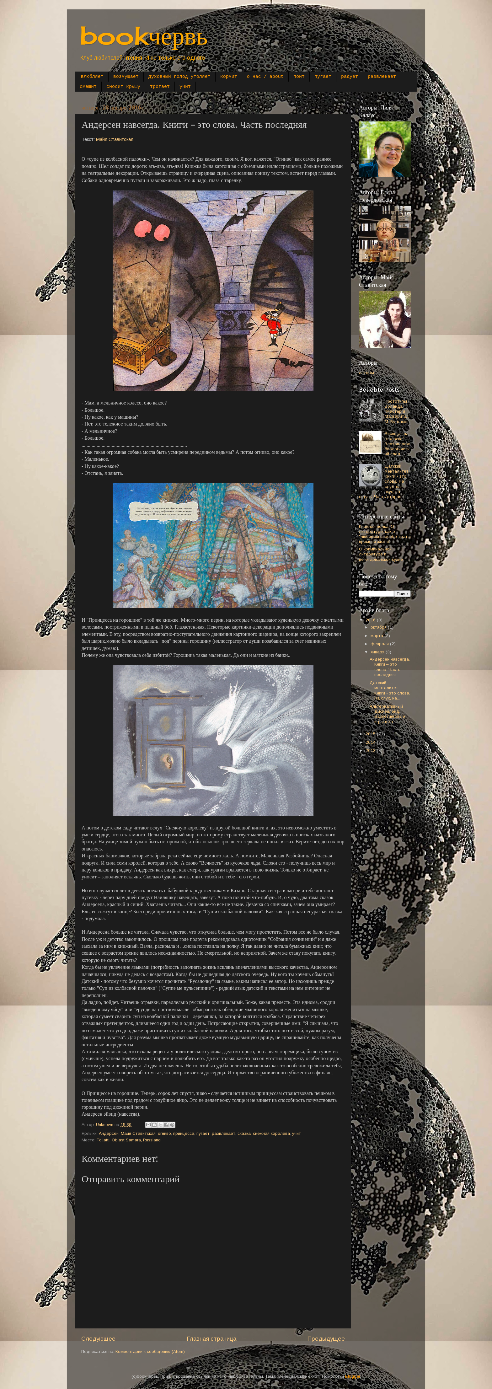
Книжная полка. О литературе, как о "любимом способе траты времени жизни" (385, 534)
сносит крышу (123, 86)
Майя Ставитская (114, 139)
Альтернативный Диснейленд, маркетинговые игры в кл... (387, 714)
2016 (371, 620)
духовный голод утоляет (179, 76)
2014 (371, 742)
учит (185, 86)
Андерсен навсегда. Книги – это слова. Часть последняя (390, 667)
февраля (380, 643)
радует (349, 76)
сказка (244, 1133)
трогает (160, 86)
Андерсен (109, 1133)
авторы (366, 372)
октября (379, 627)
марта (377, 635)
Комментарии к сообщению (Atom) (150, 1351)
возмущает (126, 76)
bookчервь (144, 35)
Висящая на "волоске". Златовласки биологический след (397, 443)
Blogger (352, 1376)
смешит (88, 86)
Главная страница (211, 1338)
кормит (228, 76)
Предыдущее (326, 1338)
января (378, 652)
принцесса (183, 1133)
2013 (371, 750)
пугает (322, 76)
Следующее (98, 1338)
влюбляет (92, 76)
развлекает (382, 76)
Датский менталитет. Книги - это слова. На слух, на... (390, 690)
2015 (371, 734)
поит (299, 76)
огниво (164, 1133)
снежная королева (271, 1133)
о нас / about (265, 76)
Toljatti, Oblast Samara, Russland (129, 1140)
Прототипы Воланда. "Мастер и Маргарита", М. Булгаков (397, 411)
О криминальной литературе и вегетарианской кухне (381, 554)
